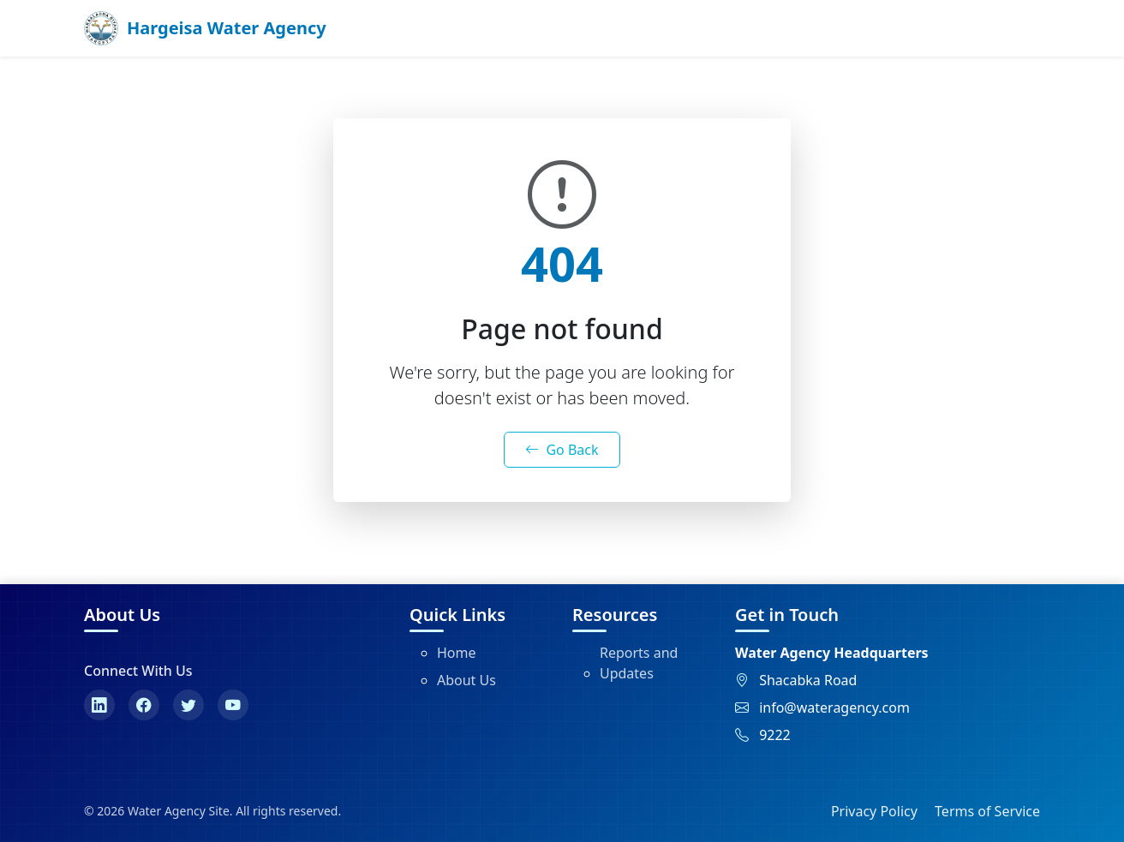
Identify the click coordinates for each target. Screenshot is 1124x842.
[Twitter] (188, 705)
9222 (775, 735)
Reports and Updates (639, 663)
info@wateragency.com (834, 707)
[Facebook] (144, 705)
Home (456, 652)
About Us (466, 680)
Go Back (561, 449)
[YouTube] (233, 705)
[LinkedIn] (99, 705)
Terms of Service (987, 811)
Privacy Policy (874, 811)
